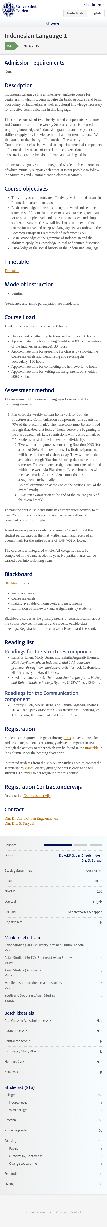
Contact (75, 1212)
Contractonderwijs (36, 796)
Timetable (12, 271)
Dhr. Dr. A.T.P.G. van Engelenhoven (31, 818)
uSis (67, 738)
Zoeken (56, 23)
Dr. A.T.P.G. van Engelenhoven (80, 855)
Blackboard (13, 583)
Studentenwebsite (38, 1212)
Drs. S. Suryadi (91, 860)
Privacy (61, 1212)
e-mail (30, 768)
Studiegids (94, 5)
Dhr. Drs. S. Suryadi (19, 823)
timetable (92, 748)
